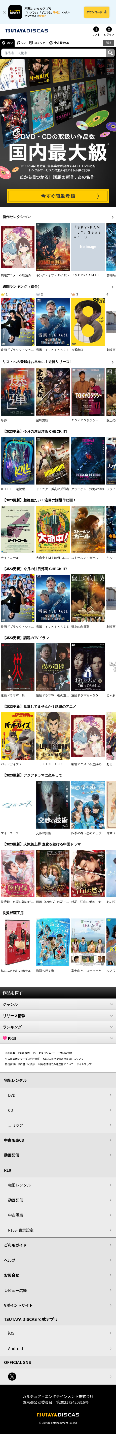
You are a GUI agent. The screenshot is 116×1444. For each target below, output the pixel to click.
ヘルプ (9, 1260)
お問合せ (11, 1275)
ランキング (58, 1026)
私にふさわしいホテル (16, 971)
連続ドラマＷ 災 (13, 695)
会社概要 (10, 1053)
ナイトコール (10, 558)
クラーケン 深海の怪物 (87, 489)
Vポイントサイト (18, 1305)
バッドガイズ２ (11, 764)
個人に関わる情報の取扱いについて (63, 1058)
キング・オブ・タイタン (52, 275)
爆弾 (4, 420)
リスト (96, 34)
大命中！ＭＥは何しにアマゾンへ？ (60, 558)
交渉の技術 (43, 833)
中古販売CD (61, 42)
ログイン (109, 34)
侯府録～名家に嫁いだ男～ (19, 902)
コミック (39, 42)
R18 (108, 42)
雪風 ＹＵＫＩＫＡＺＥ (52, 350)
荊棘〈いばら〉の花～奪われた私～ (60, 902)
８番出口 (77, 350)
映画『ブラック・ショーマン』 (22, 350)
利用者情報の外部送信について (55, 1064)
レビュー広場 (15, 1290)
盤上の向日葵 (80, 626)
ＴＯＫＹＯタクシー (84, 420)
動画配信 (11, 1155)
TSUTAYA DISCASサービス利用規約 (52, 1053)
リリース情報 (58, 1015)
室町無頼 (42, 420)
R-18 (58, 1038)
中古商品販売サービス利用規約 (22, 1058)
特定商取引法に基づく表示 (20, 1064)
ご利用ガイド (15, 1245)
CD (23, 42)
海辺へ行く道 (45, 971)
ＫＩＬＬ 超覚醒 (13, 489)
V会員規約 (24, 1053)
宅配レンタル (19, 1185)
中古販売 (15, 1214)
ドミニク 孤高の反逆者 (52, 489)
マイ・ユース (10, 833)
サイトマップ (84, 1064)
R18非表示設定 (20, 1230)
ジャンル (58, 1004)
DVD (10, 42)
